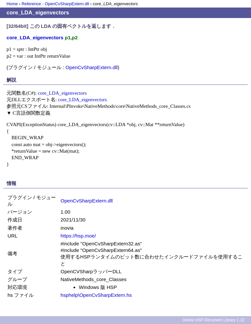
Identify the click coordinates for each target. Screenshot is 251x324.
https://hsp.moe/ (78, 235)
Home (12, 3)
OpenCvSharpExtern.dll (91, 67)
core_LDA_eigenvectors (62, 93)
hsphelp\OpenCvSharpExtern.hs (96, 295)
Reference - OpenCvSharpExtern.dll (55, 3)
